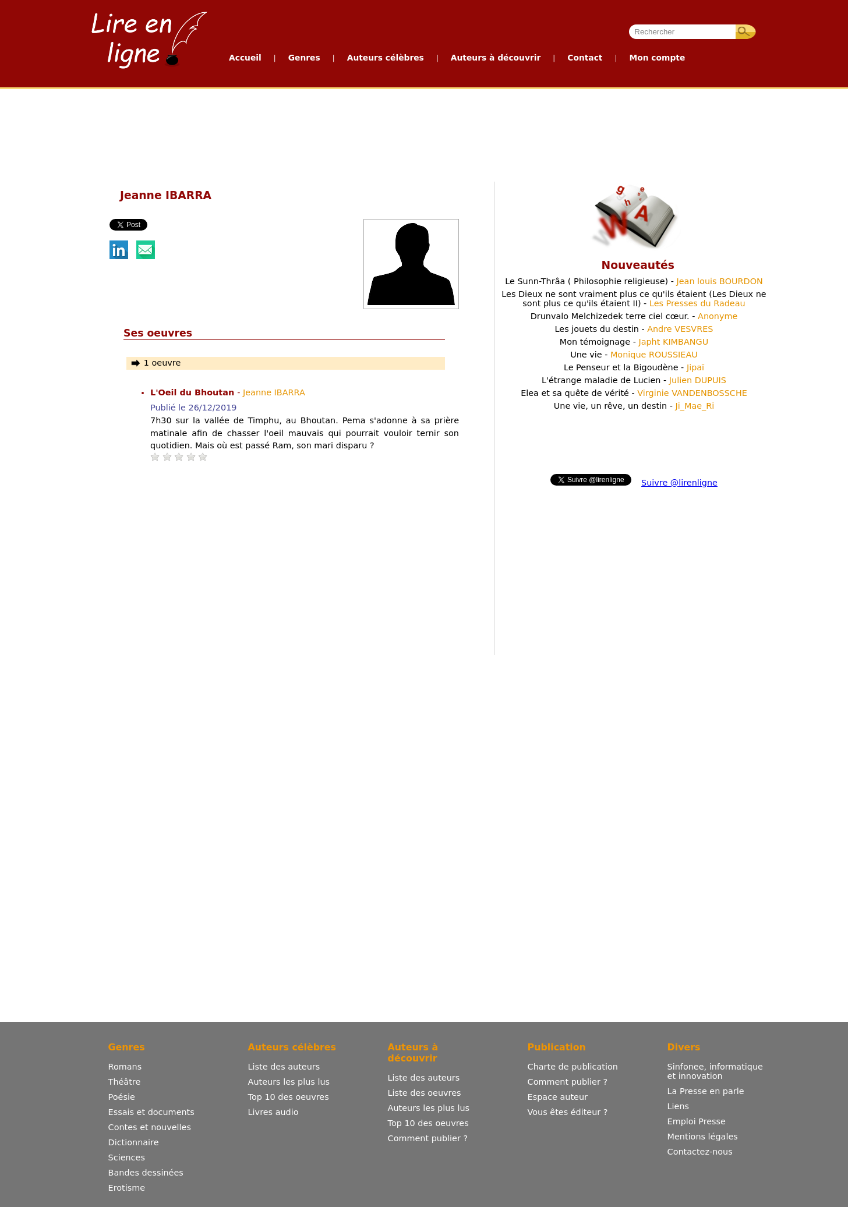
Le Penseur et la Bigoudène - (634, 367)
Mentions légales (702, 1136)
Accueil (245, 57)
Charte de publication (573, 1066)
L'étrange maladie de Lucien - (634, 380)
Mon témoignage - (634, 341)
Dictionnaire (133, 1142)
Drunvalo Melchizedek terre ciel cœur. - (634, 316)
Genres (304, 57)
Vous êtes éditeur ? (568, 1112)
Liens (678, 1106)
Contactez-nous (700, 1151)
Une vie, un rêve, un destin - (634, 405)
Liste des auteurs (284, 1066)
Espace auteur (558, 1097)
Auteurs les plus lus (289, 1081)
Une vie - (634, 354)
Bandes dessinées (145, 1172)
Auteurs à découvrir (495, 57)
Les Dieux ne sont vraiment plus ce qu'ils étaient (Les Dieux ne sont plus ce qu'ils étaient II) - (633, 298)
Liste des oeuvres (424, 1093)
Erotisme (127, 1187)
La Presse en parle (705, 1091)
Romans (125, 1066)
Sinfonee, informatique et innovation (715, 1071)
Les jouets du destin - (634, 329)
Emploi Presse (696, 1121)
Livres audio (273, 1112)
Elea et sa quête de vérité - (634, 393)
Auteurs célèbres (385, 57)
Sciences (126, 1157)
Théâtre (124, 1081)
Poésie (121, 1097)
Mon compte (657, 57)
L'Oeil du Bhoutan (193, 392)
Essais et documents (151, 1112)
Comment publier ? (428, 1138)
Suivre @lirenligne (679, 482)
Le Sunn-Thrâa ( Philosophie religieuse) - (634, 281)
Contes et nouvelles (149, 1127)
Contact (584, 57)
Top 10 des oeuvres (288, 1097)
